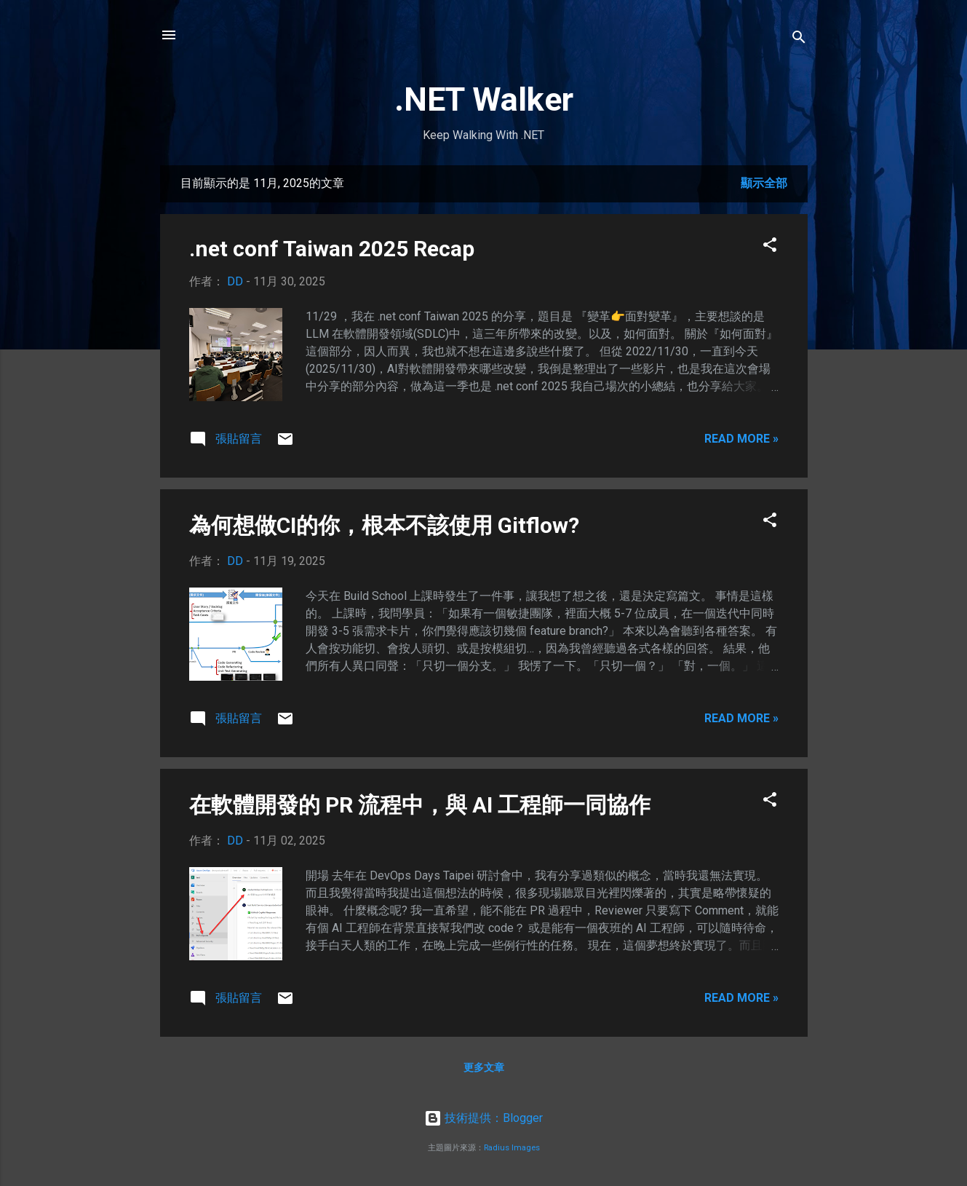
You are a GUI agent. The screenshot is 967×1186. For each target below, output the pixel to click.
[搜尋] (799, 39)
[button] (770, 247)
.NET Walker (483, 99)
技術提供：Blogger (483, 1118)
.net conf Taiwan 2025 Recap (331, 248)
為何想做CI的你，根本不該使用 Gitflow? (384, 525)
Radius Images (512, 1148)
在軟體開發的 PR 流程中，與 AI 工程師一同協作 (419, 805)
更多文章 (483, 1067)
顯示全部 (764, 183)
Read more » (741, 439)
